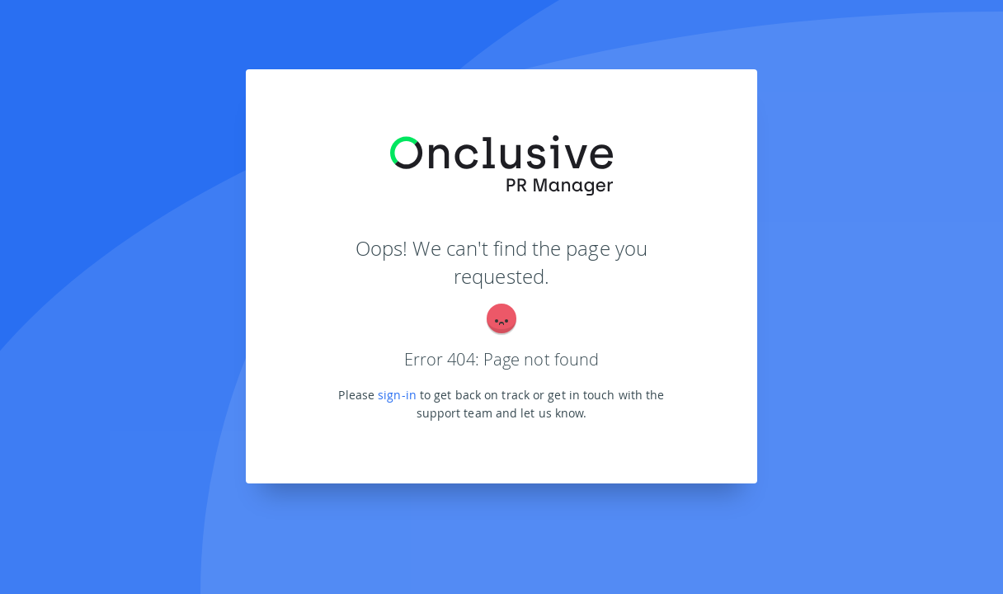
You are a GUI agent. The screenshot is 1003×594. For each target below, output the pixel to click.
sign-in (397, 395)
